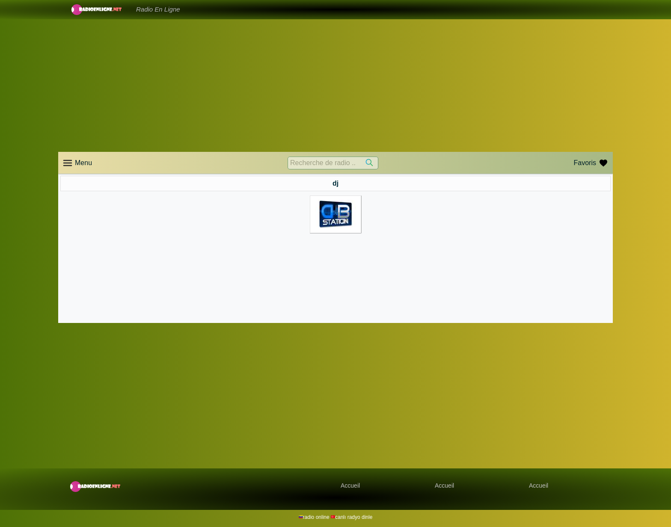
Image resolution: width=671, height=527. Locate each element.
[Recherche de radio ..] (333, 163)
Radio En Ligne (158, 9)
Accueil (350, 485)
